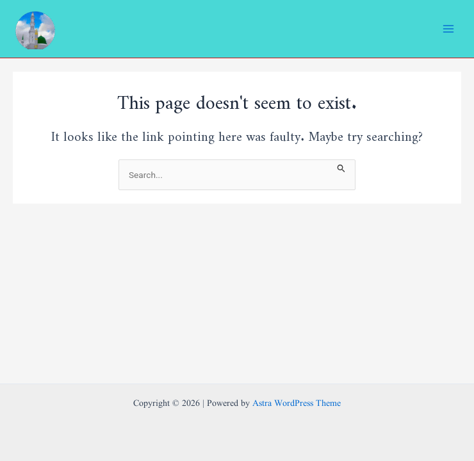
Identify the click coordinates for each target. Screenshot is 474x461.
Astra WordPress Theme (296, 404)
